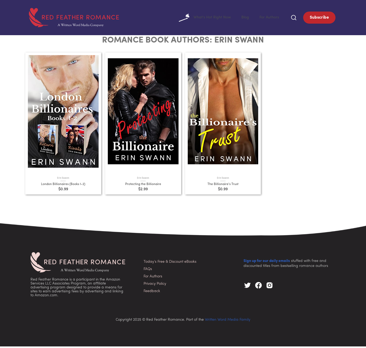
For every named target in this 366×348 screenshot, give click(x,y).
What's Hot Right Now (200, 18)
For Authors (268, 18)
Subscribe (319, 18)
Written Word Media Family (227, 321)
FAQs (148, 271)
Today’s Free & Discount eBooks (170, 263)
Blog (242, 18)
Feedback (152, 293)
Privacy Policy (155, 285)
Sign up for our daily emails (266, 263)
